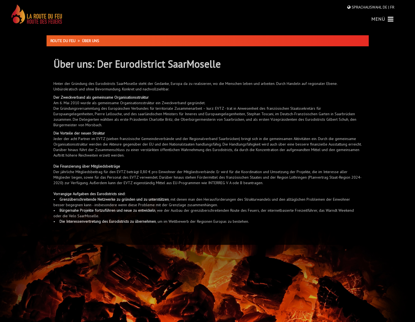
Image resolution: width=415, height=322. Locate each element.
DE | (386, 7)
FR (391, 7)
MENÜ (382, 19)
